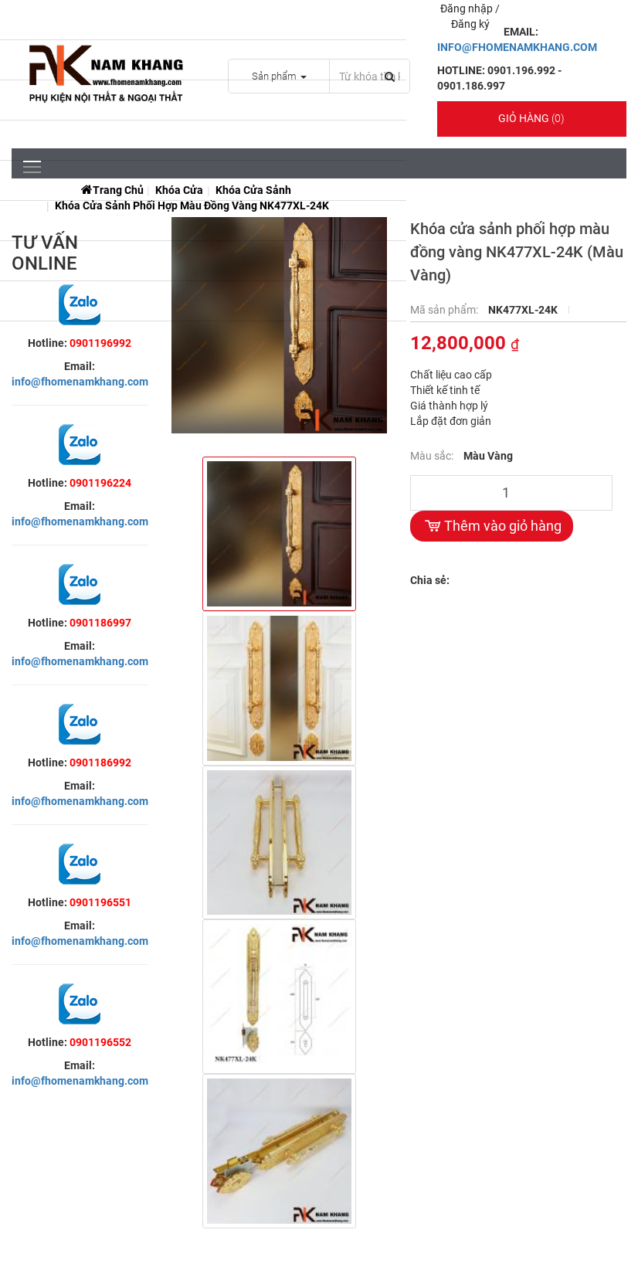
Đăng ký (470, 24)
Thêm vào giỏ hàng (492, 526)
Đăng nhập (467, 8)
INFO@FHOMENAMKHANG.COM (517, 47)
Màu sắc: (433, 456)
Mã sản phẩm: (445, 310)
